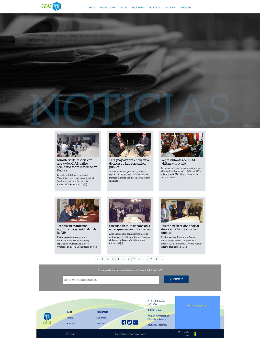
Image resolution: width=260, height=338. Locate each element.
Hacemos (71, 323)
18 (157, 259)
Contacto (185, 7)
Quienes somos (108, 7)
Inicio (92, 7)
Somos (70, 318)
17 (151, 259)
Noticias (170, 7)
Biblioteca (154, 7)
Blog (124, 7)
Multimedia (138, 7)
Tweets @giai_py (197, 305)
